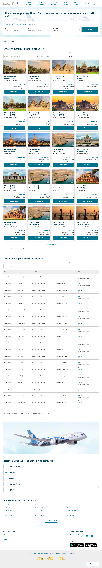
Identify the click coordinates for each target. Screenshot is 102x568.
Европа (9, 489)
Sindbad (84, 3)
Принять (92, 564)
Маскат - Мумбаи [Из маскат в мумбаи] (7, 507)
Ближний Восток (13, 484)
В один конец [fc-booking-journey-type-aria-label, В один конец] (8, 24)
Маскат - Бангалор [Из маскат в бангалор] (8, 510)
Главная (5, 41)
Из (5, 28)
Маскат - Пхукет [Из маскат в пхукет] (71, 513)
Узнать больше (78, 3)
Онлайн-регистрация (41, 3)
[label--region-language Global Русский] (93, 3)
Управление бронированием (57, 3)
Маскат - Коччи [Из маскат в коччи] (7, 504)
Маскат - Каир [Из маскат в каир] (38, 504)
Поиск (90, 29)
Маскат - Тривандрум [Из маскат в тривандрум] (40, 515)
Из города (63, 553)
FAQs (3, 534)
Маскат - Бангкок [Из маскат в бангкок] (39, 507)
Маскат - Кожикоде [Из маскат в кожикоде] (71, 510)
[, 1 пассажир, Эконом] (20, 24)
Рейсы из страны (70, 553)
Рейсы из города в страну (54, 553)
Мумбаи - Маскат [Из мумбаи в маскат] (71, 515)
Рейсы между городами (43, 553)
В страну (29, 553)
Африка (9, 478)
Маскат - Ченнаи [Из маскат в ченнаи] (71, 504)
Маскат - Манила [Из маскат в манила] (39, 513)
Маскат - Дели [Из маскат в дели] (70, 507)
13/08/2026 (55, 30)
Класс (69, 52)
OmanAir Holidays (66, 3)
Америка (10, 472)
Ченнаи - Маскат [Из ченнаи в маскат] (7, 513)
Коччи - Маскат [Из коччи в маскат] (39, 510)
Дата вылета (55, 28)
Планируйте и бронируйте (31, 3)
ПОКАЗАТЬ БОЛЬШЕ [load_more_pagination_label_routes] (51, 520)
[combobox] (15, 30)
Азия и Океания (12, 466)
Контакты (4, 539)
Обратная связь (6, 537)
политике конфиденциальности (60, 563)
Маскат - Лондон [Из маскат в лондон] (7, 515)
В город (34, 553)
